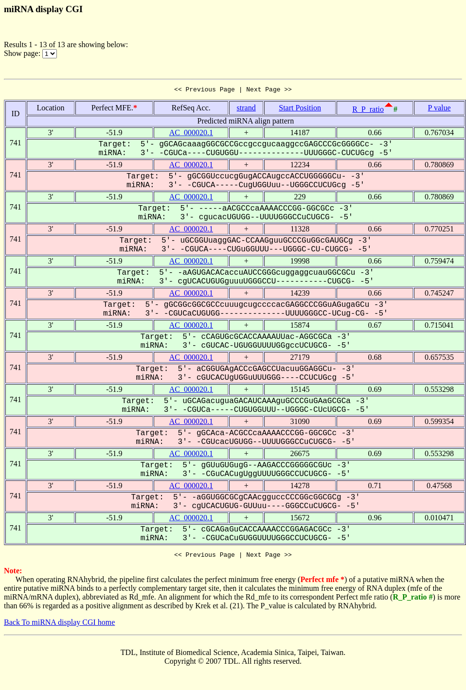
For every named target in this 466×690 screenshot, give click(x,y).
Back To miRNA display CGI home (59, 625)
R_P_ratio (368, 110)
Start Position (300, 109)
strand (246, 109)
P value (439, 109)
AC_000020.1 (191, 134)
